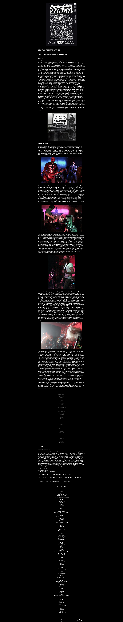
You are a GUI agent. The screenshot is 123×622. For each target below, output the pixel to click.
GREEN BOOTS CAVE (55, 53)
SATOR (46, 53)
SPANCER (41, 53)
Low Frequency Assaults (58, 463)
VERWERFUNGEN (68, 53)
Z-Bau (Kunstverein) (50, 54)
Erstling (60, 76)
